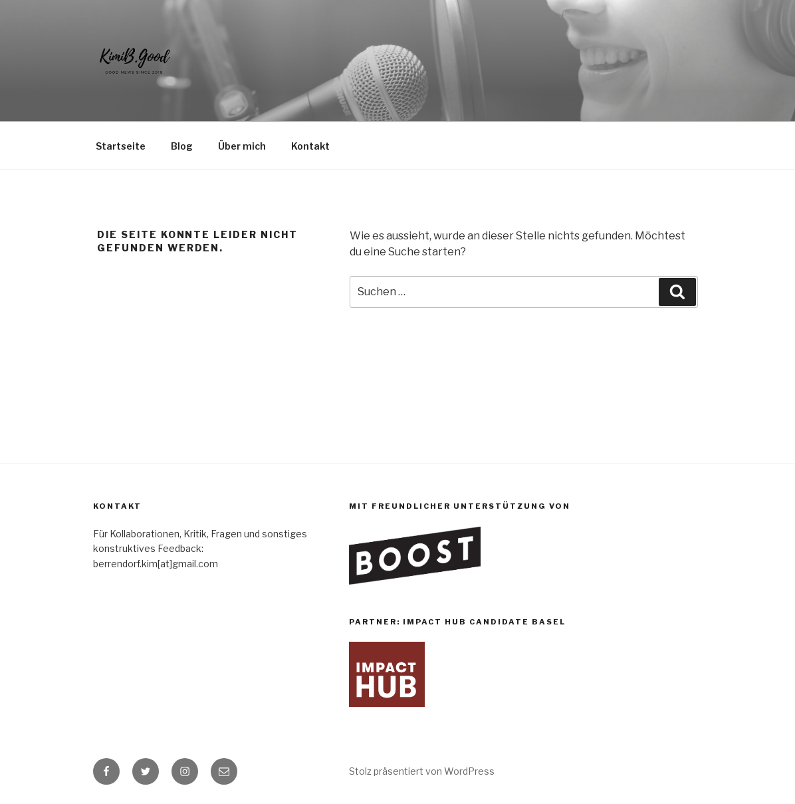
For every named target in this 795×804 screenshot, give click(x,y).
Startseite (121, 146)
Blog (182, 146)
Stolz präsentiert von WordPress (422, 771)
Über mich (242, 146)
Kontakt (310, 146)
